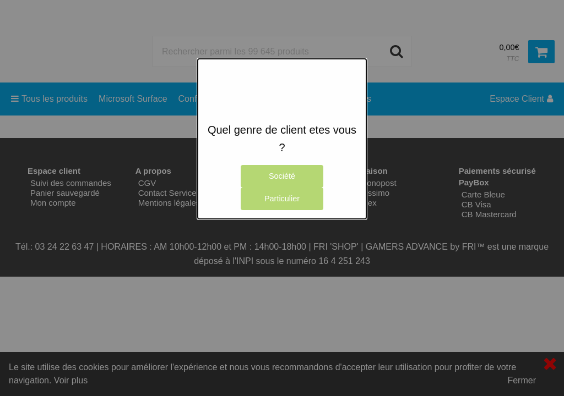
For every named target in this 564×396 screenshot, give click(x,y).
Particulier (282, 198)
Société (282, 176)
